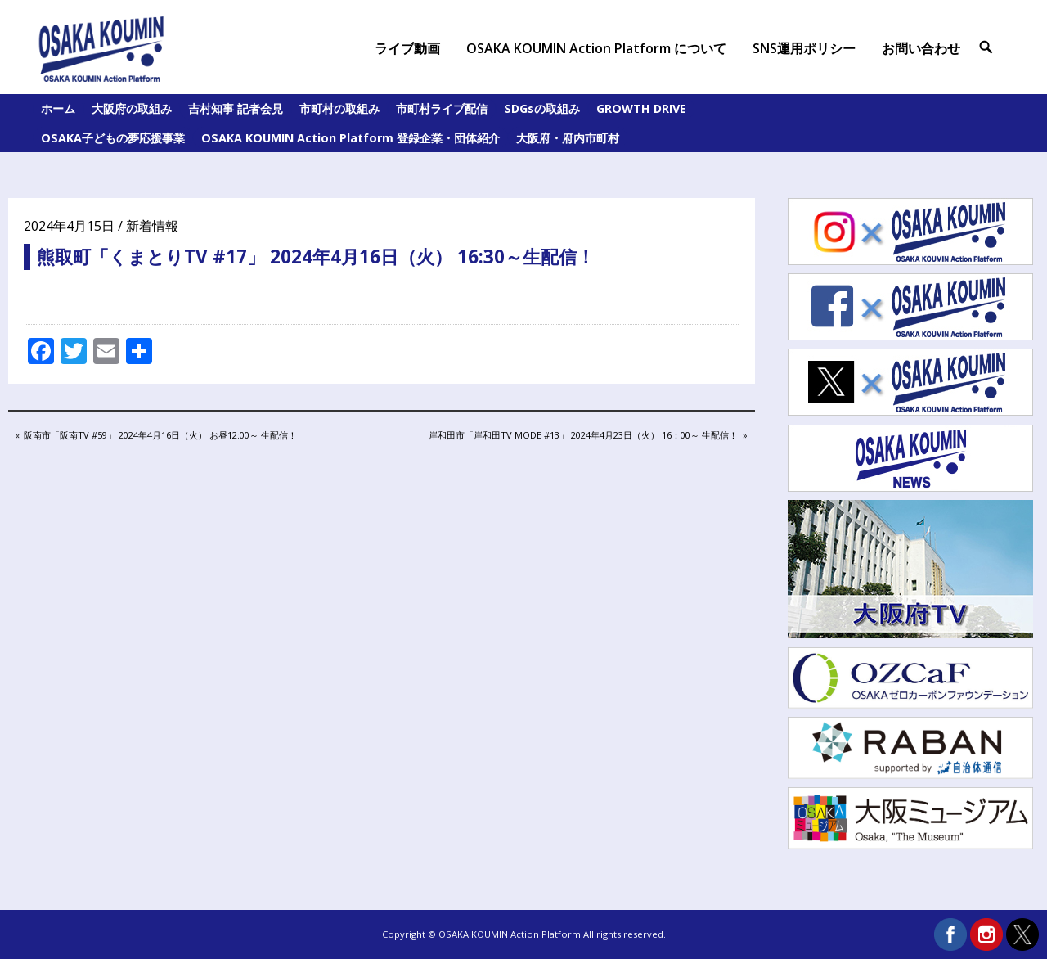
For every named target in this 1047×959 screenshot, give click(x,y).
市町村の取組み (339, 108)
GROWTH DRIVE (641, 108)
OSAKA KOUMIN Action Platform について (596, 48)
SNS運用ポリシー (804, 48)
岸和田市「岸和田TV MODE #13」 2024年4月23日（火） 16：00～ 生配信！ (583, 436)
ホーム (58, 108)
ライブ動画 (407, 48)
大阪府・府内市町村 (567, 138)
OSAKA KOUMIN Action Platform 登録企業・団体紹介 (350, 138)
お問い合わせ (921, 48)
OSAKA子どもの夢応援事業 (113, 138)
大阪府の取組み (132, 108)
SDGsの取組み (542, 108)
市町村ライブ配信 (442, 108)
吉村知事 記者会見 (235, 108)
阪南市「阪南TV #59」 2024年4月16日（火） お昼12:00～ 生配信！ (160, 436)
